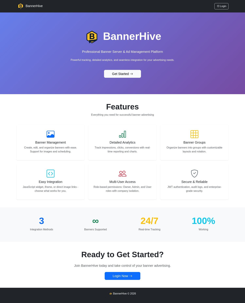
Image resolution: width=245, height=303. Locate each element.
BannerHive (30, 6)
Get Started (122, 74)
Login (221, 6)
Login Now (122, 276)
